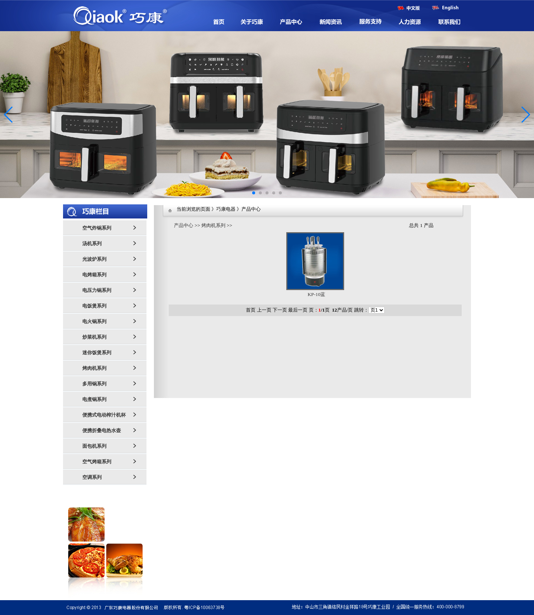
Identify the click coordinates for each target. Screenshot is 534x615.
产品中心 (183, 225)
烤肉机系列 (213, 225)
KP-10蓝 (316, 294)
